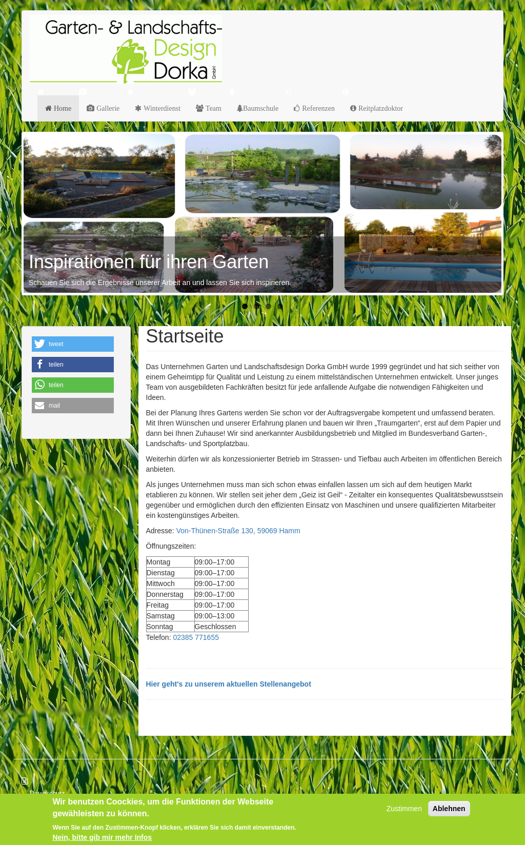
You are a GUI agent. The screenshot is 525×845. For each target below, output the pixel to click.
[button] (73, 344)
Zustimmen (404, 809)
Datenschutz (47, 793)
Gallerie (106, 108)
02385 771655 (196, 637)
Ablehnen (449, 809)
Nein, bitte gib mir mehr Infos (102, 838)
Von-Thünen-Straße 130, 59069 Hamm (238, 531)
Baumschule (260, 108)
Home (61, 108)
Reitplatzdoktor (379, 108)
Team (212, 108)
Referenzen (317, 108)
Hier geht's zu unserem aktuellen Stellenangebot (228, 684)
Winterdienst (161, 108)
